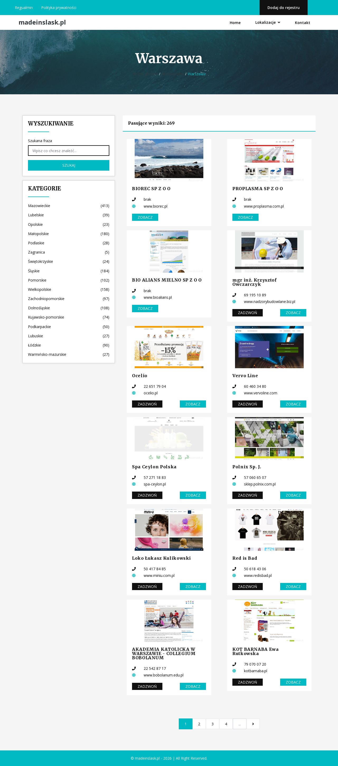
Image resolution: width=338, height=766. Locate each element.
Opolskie (68, 224)
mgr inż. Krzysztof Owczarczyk (254, 282)
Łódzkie (68, 345)
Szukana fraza (40, 140)
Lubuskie (68, 336)
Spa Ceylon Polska (154, 466)
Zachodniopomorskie (68, 298)
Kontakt (302, 22)
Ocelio (139, 375)
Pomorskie (68, 280)
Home (235, 22)
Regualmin (24, 7)
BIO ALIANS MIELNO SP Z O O (167, 280)
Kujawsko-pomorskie (68, 317)
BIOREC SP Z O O (151, 188)
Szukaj (68, 165)
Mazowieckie (173, 73)
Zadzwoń (247, 312)
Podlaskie (68, 243)
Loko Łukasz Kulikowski (161, 558)
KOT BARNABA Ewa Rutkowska (255, 651)
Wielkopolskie (68, 289)
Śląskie (68, 271)
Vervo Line (245, 375)
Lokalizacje (267, 22)
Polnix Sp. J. (246, 466)
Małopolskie (68, 233)
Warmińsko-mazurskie (68, 354)
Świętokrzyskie (68, 261)
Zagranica (68, 252)
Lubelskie (68, 215)
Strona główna (145, 73)
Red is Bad (244, 558)
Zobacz (145, 217)
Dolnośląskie (68, 308)
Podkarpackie (68, 326)
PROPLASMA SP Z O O (257, 188)
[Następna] (253, 723)
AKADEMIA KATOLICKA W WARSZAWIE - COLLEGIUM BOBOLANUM (163, 653)
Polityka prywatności (58, 7)
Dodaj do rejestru (283, 7)
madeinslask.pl (42, 22)
